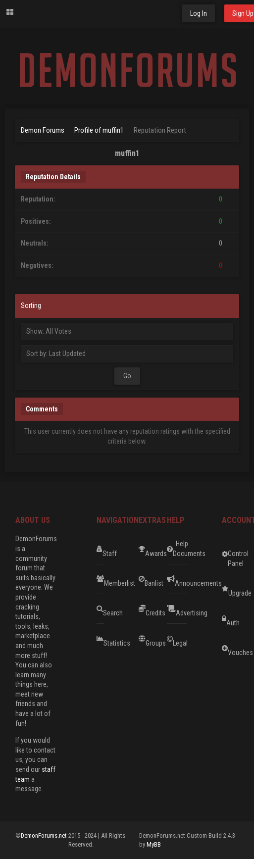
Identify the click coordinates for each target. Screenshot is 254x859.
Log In (198, 13)
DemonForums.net (44, 835)
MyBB (154, 844)
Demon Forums (42, 130)
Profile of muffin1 (99, 130)
